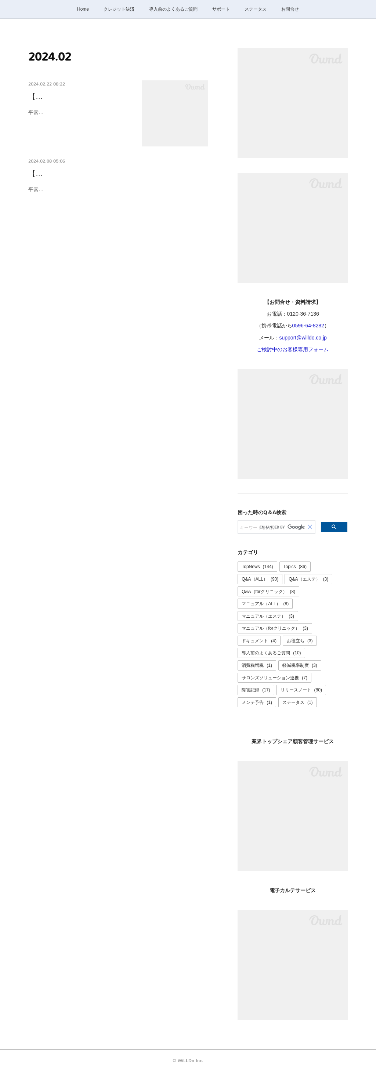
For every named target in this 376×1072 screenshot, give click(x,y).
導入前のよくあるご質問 (173, 9)
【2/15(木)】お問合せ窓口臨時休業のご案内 (100, 174)
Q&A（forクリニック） (268, 591)
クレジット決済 (119, 9)
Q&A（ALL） (260, 579)
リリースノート (301, 690)
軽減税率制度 (299, 665)
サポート (221, 9)
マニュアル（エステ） (268, 616)
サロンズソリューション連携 (274, 677)
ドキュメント (259, 640)
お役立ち (300, 640)
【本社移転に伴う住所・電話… (79, 97)
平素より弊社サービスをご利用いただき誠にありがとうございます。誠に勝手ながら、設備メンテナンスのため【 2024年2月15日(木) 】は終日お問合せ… (118, 193)
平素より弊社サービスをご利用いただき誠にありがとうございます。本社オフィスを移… (79, 116)
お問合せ (290, 9)
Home (83, 9)
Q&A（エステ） (308, 579)
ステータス (256, 9)
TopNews (257, 566)
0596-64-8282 (308, 325)
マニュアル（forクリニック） (275, 628)
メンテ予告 (257, 702)
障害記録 (256, 690)
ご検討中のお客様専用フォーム (293, 349)
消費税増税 (257, 665)
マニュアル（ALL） (265, 603)
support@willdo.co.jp (303, 338)
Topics (295, 566)
